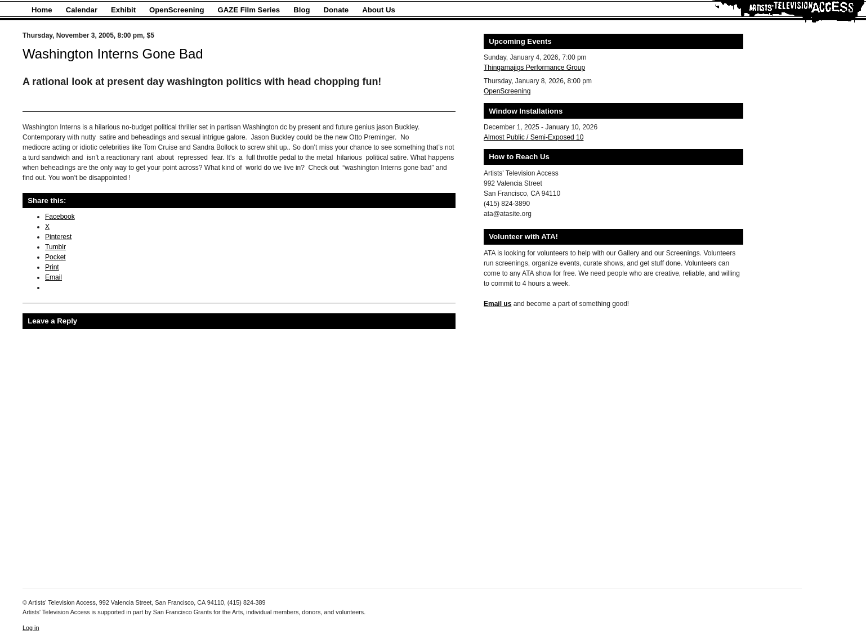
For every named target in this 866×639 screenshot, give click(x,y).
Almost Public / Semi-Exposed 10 (533, 137)
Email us (497, 304)
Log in (31, 627)
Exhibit (123, 10)
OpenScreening (176, 10)
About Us (378, 10)
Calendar (81, 10)
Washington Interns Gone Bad (113, 53)
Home (42, 10)
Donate (336, 10)
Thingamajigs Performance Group (534, 67)
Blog (301, 10)
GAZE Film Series (249, 10)
